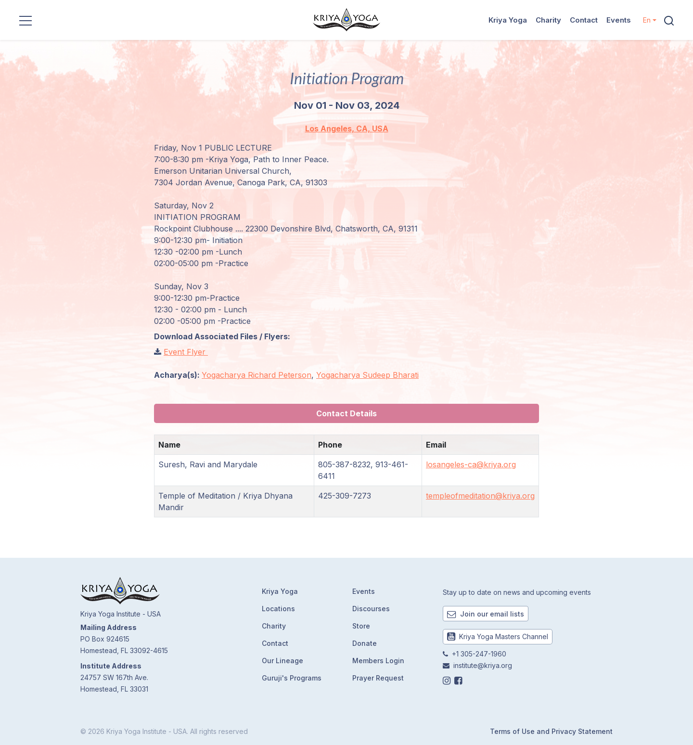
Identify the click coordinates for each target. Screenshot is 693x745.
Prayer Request (378, 678)
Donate (364, 643)
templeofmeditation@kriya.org (480, 496)
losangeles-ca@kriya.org (471, 464)
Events (618, 20)
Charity (548, 20)
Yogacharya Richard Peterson (256, 375)
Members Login (378, 660)
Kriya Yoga (507, 20)
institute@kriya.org (482, 665)
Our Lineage (282, 660)
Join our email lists (485, 614)
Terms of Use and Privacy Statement (551, 731)
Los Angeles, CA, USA (346, 128)
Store (361, 626)
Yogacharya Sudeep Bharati (367, 375)
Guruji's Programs (291, 678)
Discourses (371, 608)
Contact (584, 20)
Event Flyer (186, 352)
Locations (278, 608)
